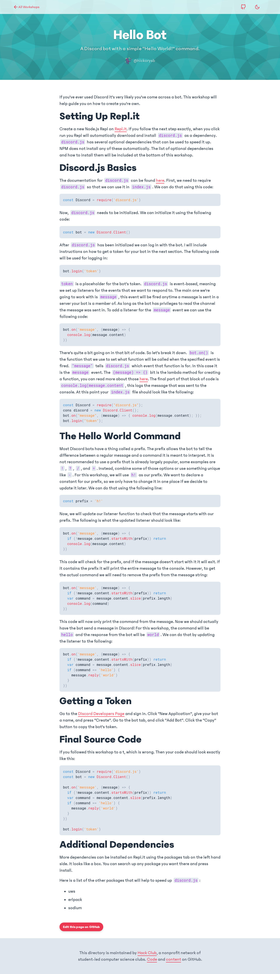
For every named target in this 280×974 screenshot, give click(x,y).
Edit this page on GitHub (81, 927)
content (173, 959)
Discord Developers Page (101, 713)
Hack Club (147, 952)
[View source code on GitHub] (243, 6)
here (160, 180)
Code (152, 959)
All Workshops (26, 7)
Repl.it (121, 129)
